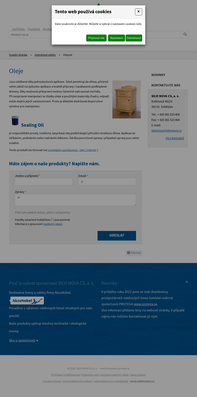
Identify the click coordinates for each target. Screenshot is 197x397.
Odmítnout (134, 38)
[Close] (138, 11)
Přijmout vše (96, 38)
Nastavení (116, 38)
